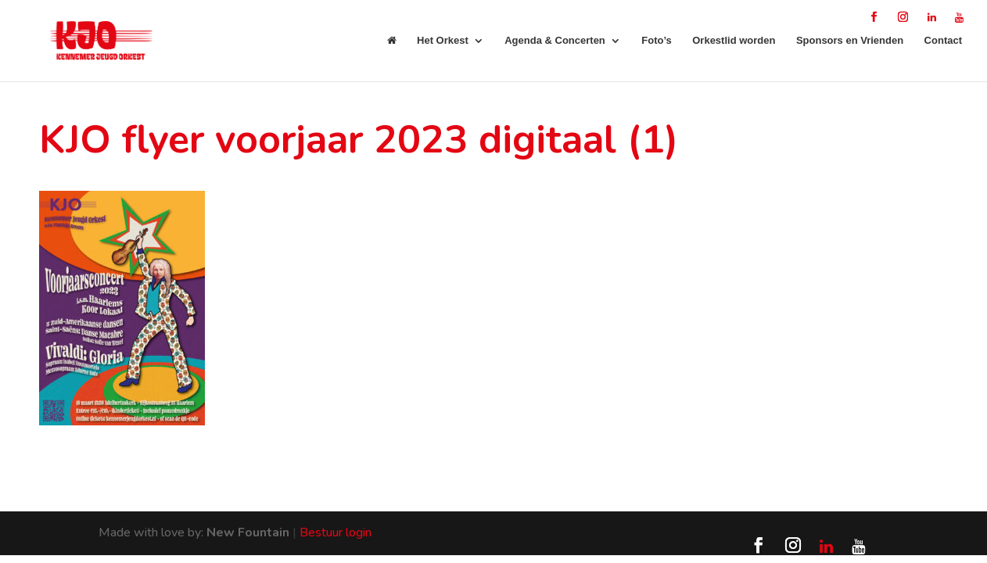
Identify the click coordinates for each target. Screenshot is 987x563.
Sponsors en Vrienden (849, 40)
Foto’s (656, 40)
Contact (943, 40)
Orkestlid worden (733, 40)
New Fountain (247, 532)
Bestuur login (335, 532)
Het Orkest (442, 40)
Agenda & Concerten (554, 40)
